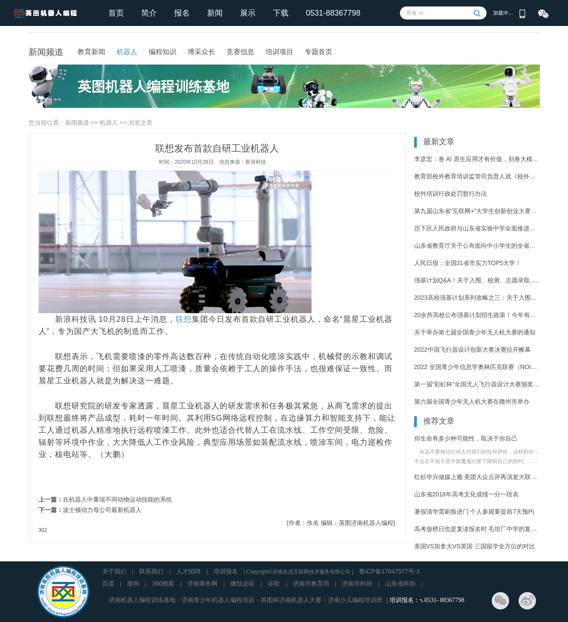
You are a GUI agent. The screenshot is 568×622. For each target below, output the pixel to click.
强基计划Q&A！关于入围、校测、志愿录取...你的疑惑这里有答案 (477, 280)
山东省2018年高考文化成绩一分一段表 (466, 494)
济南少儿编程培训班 (355, 599)
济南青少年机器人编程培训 (218, 599)
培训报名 (226, 571)
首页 (116, 13)
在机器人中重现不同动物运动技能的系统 (117, 499)
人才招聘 (188, 571)
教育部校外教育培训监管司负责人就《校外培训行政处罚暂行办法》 (477, 176)
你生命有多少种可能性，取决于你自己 (465, 438)
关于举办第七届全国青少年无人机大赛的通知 (475, 332)
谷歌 (274, 583)
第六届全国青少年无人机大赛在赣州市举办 (471, 401)
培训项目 (279, 51)
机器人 (127, 51)
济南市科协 (357, 583)
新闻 (215, 13)
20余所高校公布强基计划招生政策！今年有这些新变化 (477, 314)
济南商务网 (202, 583)
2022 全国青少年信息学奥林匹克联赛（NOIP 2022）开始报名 (477, 366)
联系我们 (151, 571)
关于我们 (114, 571)
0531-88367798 (333, 13)
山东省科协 (400, 583)
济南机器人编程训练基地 (142, 599)
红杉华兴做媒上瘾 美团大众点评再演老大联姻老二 (477, 476)
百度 (108, 583)
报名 (182, 13)
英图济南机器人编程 (366, 522)
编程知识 (162, 51)
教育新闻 (91, 51)
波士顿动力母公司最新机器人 (102, 509)
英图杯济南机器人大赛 (291, 599)
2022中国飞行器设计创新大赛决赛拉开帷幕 (472, 349)
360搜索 (163, 583)
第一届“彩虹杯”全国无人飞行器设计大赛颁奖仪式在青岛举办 (477, 384)
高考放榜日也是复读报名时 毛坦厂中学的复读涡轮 (477, 528)
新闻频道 (77, 122)
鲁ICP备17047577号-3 (389, 571)
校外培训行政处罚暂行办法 (450, 193)
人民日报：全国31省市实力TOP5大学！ (468, 262)
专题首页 (318, 51)
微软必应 (242, 583)
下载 (281, 13)
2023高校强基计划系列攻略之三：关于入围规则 (477, 297)
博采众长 (201, 51)
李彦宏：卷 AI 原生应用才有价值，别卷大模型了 (477, 159)
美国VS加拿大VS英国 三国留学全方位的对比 (474, 546)
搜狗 (133, 583)
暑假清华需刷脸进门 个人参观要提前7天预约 (474, 511)
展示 (248, 13)
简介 (149, 13)
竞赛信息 (240, 51)
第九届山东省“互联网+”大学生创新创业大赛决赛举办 (477, 210)
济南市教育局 (311, 583)
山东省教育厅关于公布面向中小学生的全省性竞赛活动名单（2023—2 (477, 245)
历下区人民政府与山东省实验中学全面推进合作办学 (477, 228)
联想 (183, 319)
